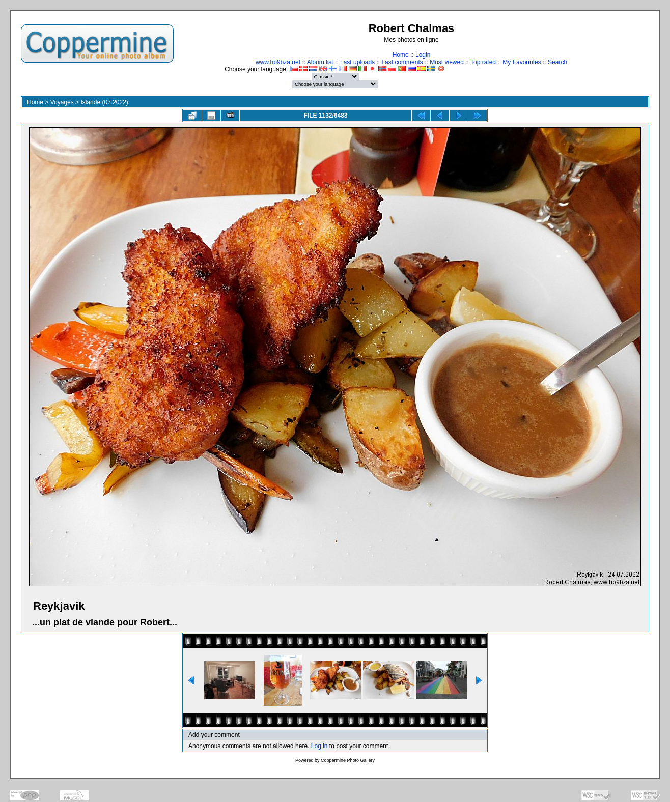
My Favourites (522, 62)
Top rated (483, 62)
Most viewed (447, 62)
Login (422, 55)
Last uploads (357, 62)
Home (401, 55)
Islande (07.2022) (104, 102)
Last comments (402, 62)
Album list (320, 62)
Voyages (62, 102)
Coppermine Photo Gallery (348, 760)
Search (557, 62)
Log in (319, 746)
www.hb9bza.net (278, 62)
